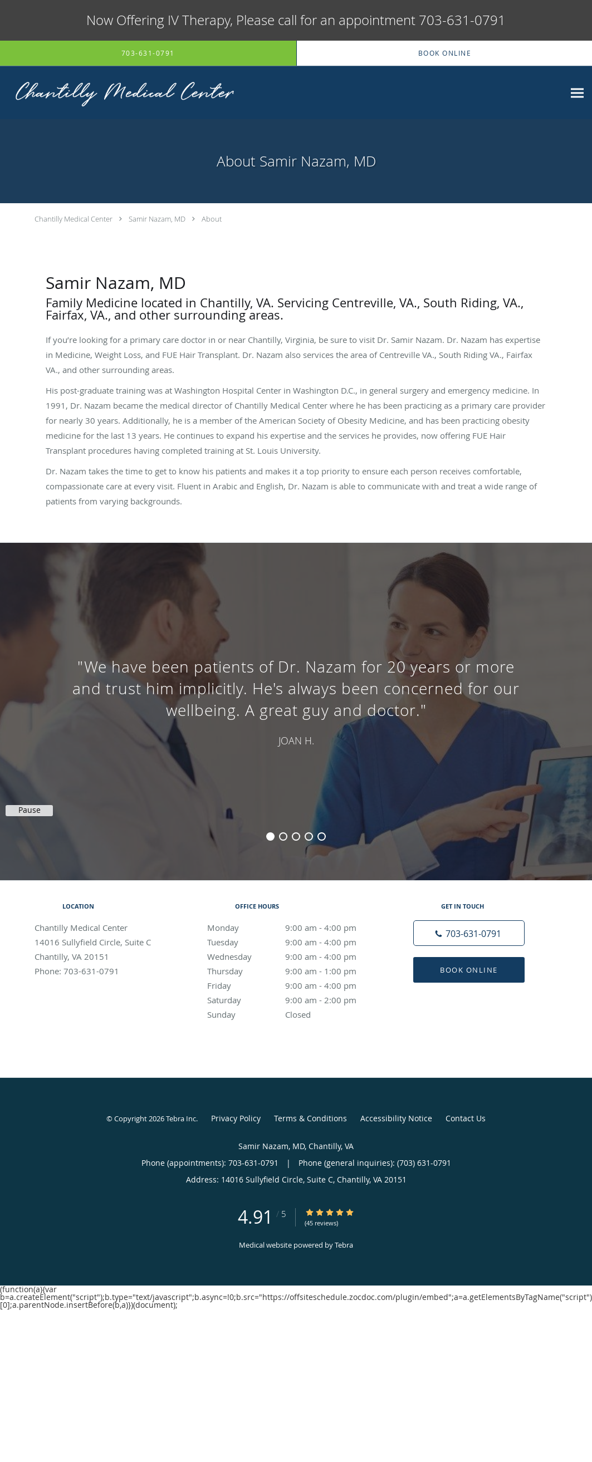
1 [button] (270, 836)
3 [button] (296, 836)
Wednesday (293, 956)
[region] (296, 700)
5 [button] (322, 836)
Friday (293, 985)
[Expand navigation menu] (577, 92)
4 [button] (309, 836)
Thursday (293, 971)
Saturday (293, 1000)
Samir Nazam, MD (157, 219)
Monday (293, 927)
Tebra (344, 1245)
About (212, 219)
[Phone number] (469, 933)
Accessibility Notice (396, 1118)
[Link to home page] (119, 92)
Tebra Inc (181, 1118)
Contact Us (466, 1118)
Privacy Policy (236, 1118)
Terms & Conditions (310, 1118)
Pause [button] (29, 810)
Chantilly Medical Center (73, 219)
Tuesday (293, 942)
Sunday (293, 1014)
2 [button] (283, 836)
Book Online (469, 970)
